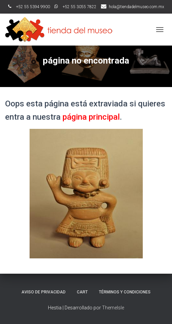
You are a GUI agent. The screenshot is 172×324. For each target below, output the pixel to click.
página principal (91, 117)
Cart (82, 292)
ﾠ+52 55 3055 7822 (75, 6)
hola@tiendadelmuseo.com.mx (136, 6)
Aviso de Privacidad (43, 292)
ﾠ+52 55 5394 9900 (29, 6)
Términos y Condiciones (125, 292)
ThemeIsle (113, 307)
